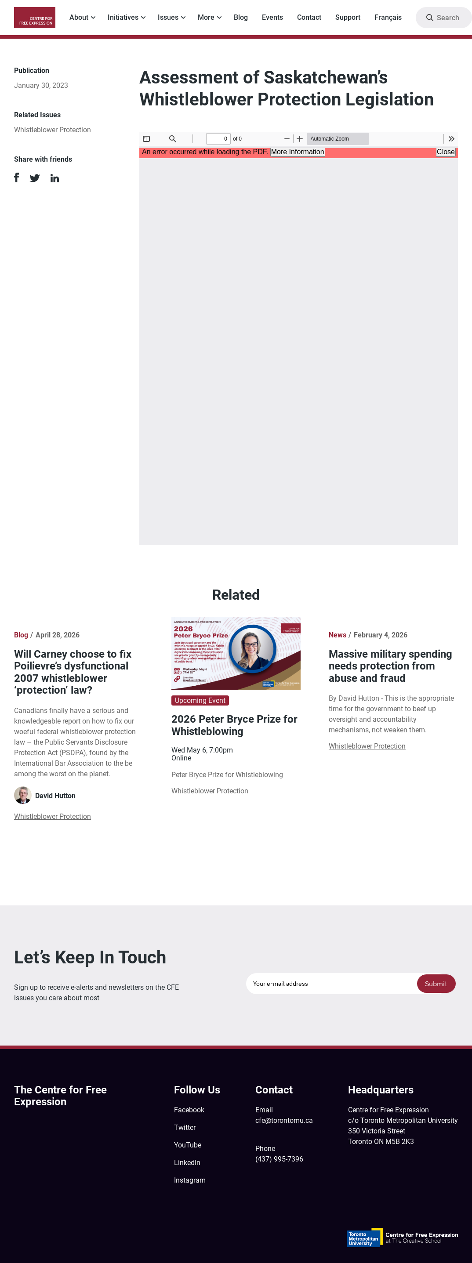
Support (347, 17)
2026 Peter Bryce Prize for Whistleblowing (234, 725)
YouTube (187, 1145)
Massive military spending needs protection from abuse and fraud (390, 666)
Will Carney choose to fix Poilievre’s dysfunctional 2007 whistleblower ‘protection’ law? (72, 672)
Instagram (190, 1180)
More (206, 17)
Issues (168, 17)
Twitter (185, 1127)
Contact (309, 17)
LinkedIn (187, 1162)
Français (388, 17)
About (78, 17)
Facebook (189, 1110)
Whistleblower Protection (52, 130)
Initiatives (123, 17)
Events (272, 17)
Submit (436, 983)
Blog (241, 17)
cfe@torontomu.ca (284, 1120)
